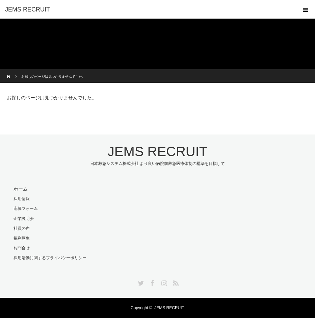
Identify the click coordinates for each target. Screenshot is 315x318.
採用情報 (22, 198)
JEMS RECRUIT (27, 9)
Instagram (163, 282)
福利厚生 (22, 238)
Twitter (140, 282)
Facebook (152, 282)
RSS (175, 282)
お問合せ (22, 248)
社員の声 (22, 228)
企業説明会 (24, 218)
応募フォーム (26, 208)
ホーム (21, 189)
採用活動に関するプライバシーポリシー (50, 257)
